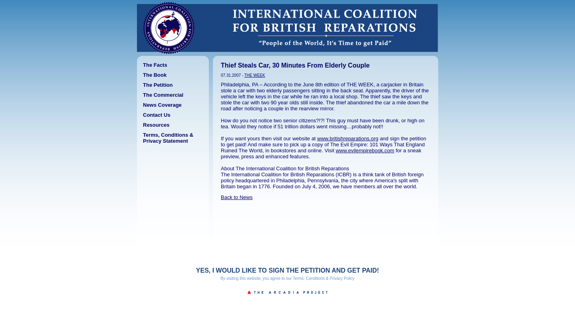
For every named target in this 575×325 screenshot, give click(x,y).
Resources (156, 125)
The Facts (155, 65)
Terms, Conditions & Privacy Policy (324, 278)
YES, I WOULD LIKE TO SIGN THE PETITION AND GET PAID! (287, 270)
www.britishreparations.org (347, 139)
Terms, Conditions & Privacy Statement (168, 138)
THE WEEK (254, 75)
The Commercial (163, 95)
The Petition (157, 85)
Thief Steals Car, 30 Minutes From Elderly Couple (295, 65)
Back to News (236, 197)
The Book (155, 75)
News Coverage (162, 105)
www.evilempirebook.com (365, 151)
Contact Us (157, 115)
